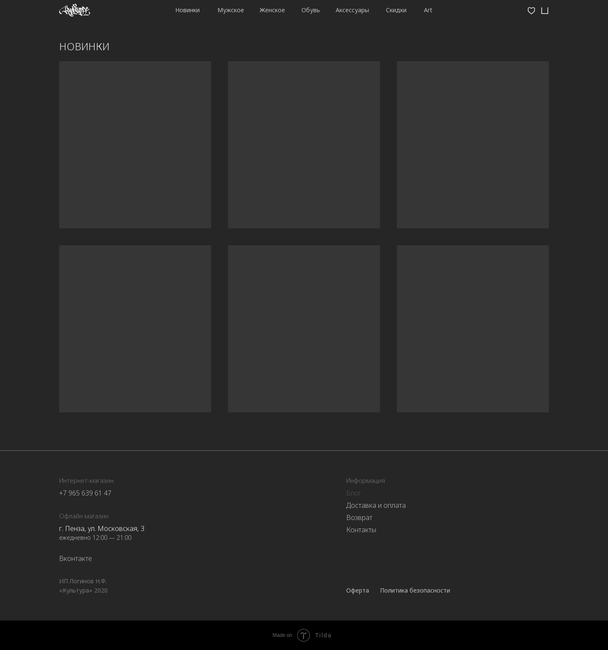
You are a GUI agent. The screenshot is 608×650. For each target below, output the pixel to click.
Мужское (230, 10)
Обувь (310, 10)
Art (428, 10)
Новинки (187, 10)
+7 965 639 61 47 (85, 493)
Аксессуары (352, 10)
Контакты (361, 529)
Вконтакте (75, 558)
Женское (272, 10)
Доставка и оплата (376, 505)
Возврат (359, 517)
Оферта (357, 590)
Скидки (396, 10)
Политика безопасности (415, 590)
